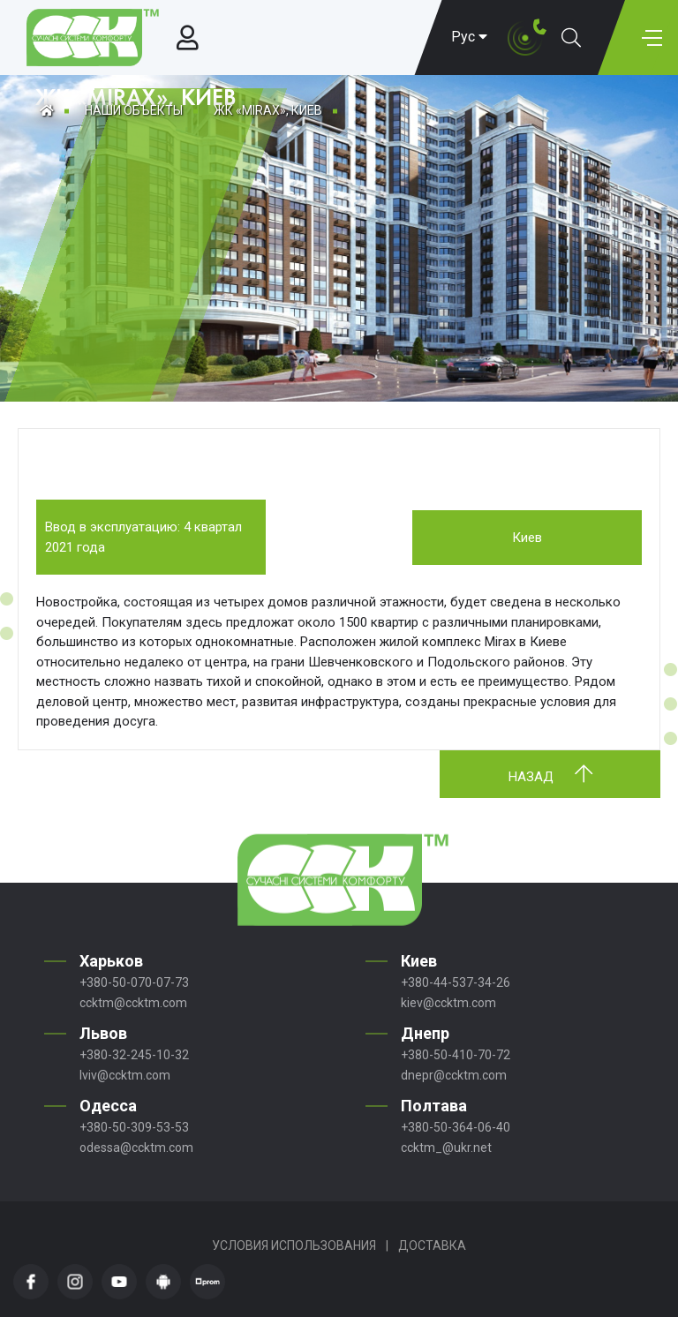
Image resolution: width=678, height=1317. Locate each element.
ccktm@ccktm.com (133, 1003)
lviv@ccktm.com (124, 1075)
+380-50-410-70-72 (455, 1055)
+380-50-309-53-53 (134, 1127)
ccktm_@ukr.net (446, 1147)
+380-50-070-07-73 (134, 982)
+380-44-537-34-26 (455, 982)
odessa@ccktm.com (136, 1147)
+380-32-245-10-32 (134, 1055)
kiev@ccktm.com (448, 1003)
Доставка (432, 1245)
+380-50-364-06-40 (455, 1127)
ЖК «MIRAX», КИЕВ (268, 110)
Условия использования (294, 1245)
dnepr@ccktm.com (454, 1075)
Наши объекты (134, 110)
